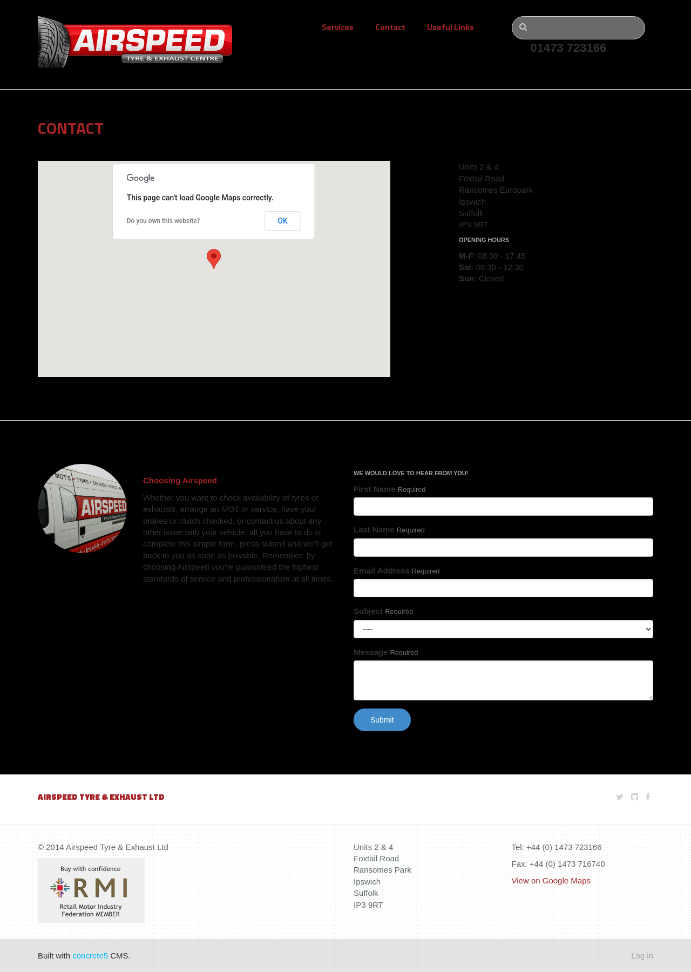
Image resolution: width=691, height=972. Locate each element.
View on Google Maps (551, 880)
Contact (390, 27)
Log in (642, 955)
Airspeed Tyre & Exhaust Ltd (101, 797)
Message (386, 652)
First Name (389, 489)
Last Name (389, 529)
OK (282, 221)
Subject (383, 611)
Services (338, 27)
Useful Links (450, 27)
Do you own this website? (163, 221)
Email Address (397, 570)
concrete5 (90, 955)
